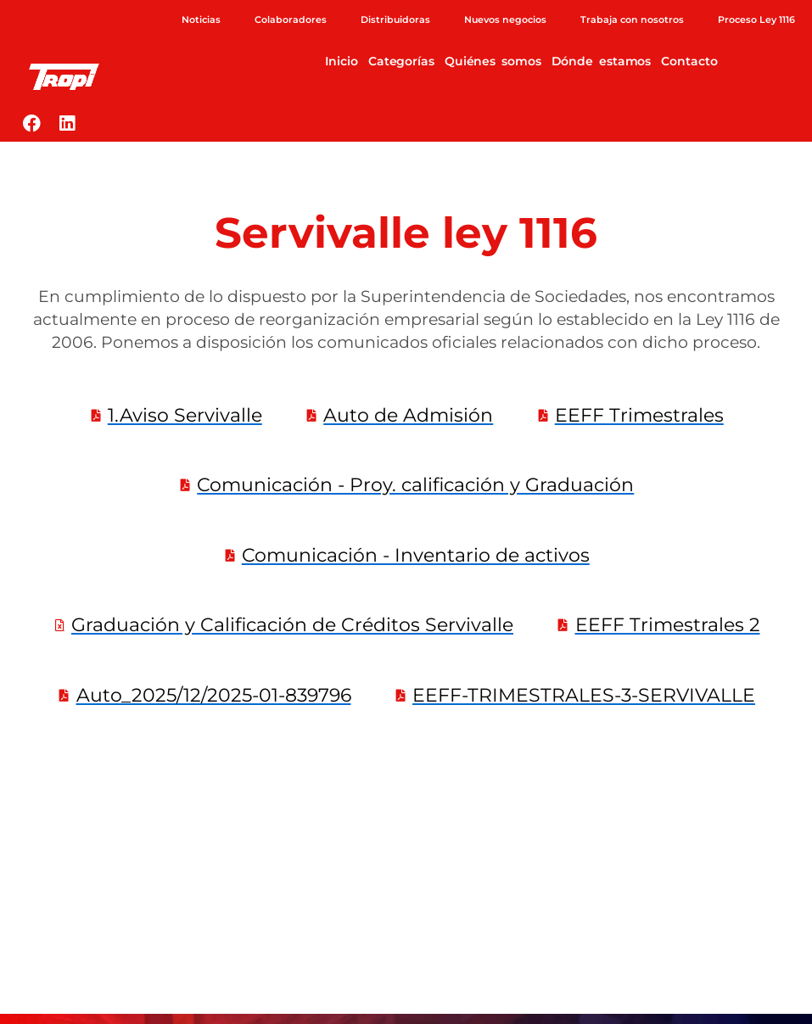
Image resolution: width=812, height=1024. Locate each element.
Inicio (341, 61)
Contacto (689, 61)
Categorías (401, 61)
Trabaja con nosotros (632, 19)
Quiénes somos (493, 61)
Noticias (201, 19)
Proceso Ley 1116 (756, 19)
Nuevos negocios (505, 19)
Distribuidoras (395, 19)
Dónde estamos (602, 61)
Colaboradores (291, 19)
